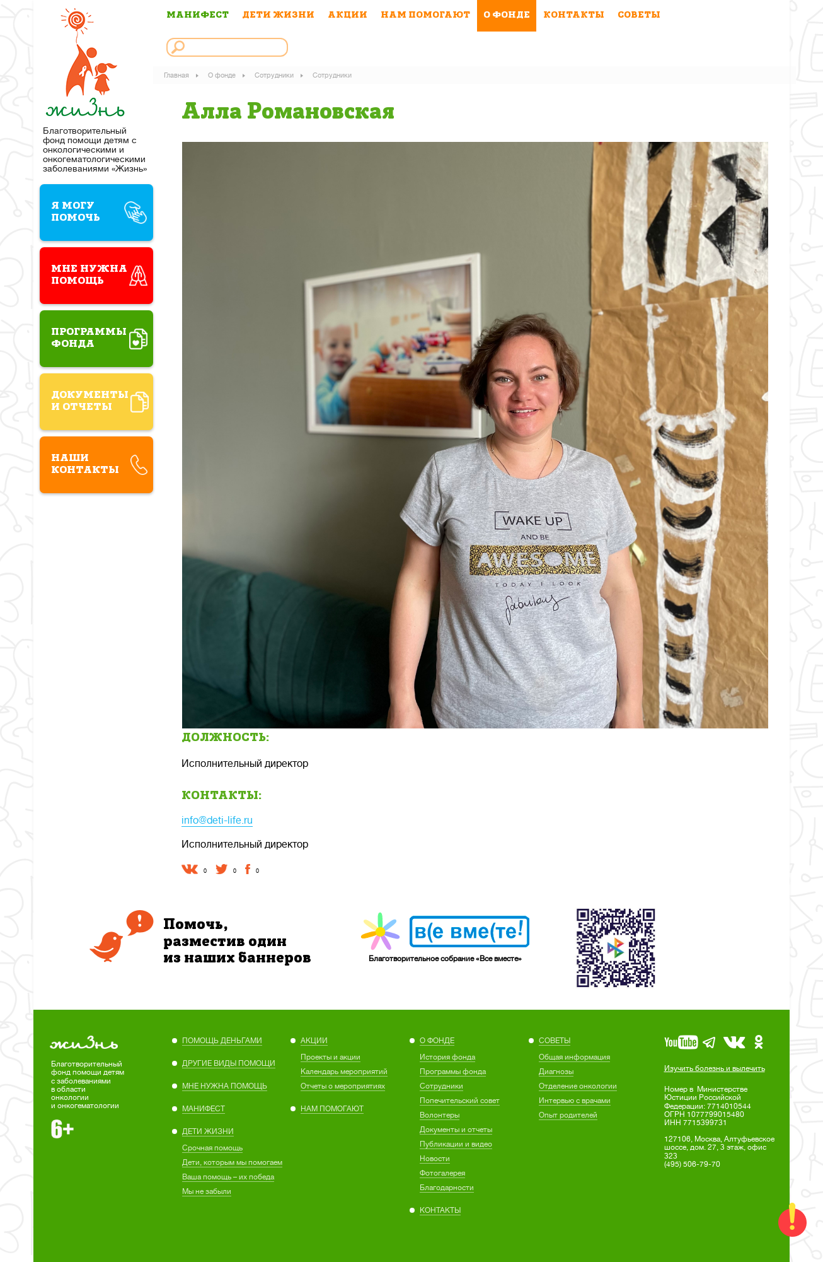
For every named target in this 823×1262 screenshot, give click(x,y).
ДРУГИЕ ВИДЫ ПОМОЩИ (228, 1060)
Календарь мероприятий (344, 1068)
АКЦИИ (347, 15)
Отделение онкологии (578, 1082)
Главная (179, 74)
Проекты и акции (330, 1053)
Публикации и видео (456, 1140)
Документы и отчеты (456, 1126)
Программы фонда (453, 1068)
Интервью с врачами (575, 1097)
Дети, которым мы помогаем (232, 1159)
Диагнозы (556, 1068)
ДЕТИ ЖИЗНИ (278, 15)
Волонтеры (439, 1111)
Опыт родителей (568, 1111)
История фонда (447, 1053)
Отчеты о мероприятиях (343, 1082)
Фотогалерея (442, 1170)
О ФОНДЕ (506, 15)
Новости (435, 1155)
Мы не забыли (206, 1188)
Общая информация (574, 1053)
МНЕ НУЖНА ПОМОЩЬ (224, 1082)
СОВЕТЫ (639, 15)
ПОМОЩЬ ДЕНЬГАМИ (222, 1037)
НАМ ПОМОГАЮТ (425, 15)
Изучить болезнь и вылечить (714, 1065)
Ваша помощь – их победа (228, 1173)
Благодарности (447, 1184)
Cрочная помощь (212, 1144)
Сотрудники (276, 74)
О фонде (224, 74)
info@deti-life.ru (217, 816)
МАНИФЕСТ (197, 15)
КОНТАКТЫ (573, 15)
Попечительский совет (460, 1097)
